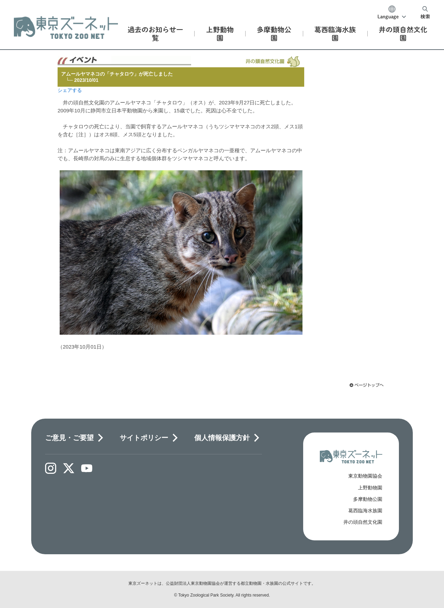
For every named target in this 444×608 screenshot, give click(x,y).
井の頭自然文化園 (362, 522)
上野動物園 (370, 487)
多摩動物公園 (367, 499)
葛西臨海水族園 (365, 510)
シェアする (70, 90)
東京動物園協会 (365, 476)
